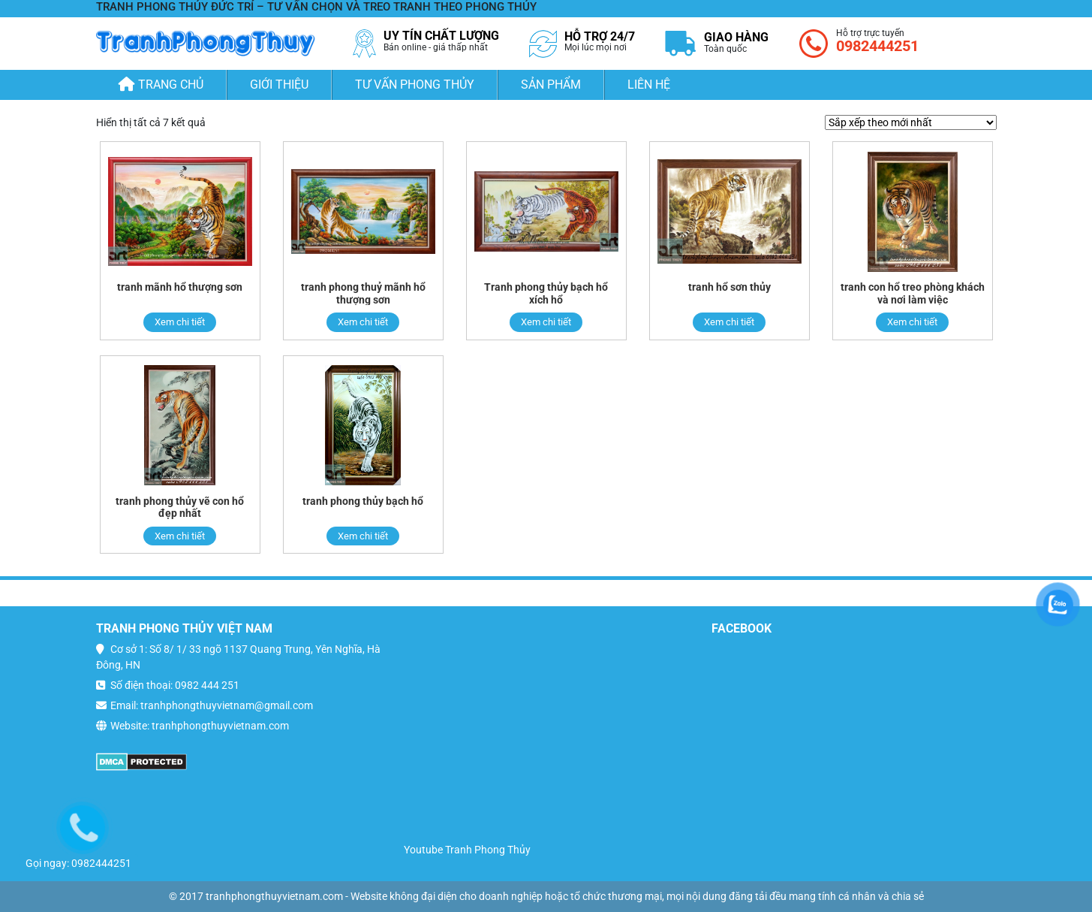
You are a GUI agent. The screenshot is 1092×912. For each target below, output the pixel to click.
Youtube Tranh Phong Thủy (467, 850)
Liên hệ (648, 84)
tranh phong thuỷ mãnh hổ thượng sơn (363, 293)
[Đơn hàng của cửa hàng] (911, 122)
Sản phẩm (551, 84)
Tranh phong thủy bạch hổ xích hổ (546, 293)
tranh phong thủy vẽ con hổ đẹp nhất (180, 507)
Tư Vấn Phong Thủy (414, 84)
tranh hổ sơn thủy (729, 287)
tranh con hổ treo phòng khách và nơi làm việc (913, 293)
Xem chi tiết (180, 322)
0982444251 (877, 46)
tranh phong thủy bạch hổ (362, 501)
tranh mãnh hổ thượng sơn (179, 287)
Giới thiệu (279, 84)
